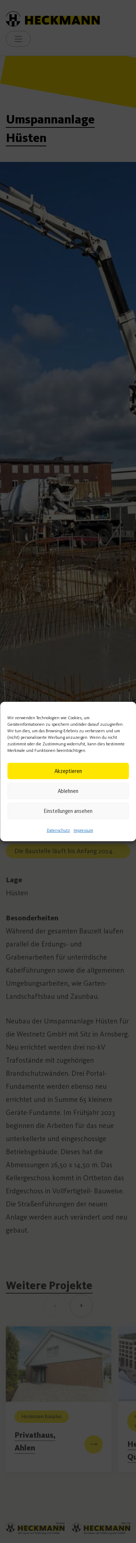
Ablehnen (68, 791)
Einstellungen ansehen (68, 811)
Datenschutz (58, 830)
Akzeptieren (68, 771)
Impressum (83, 830)
